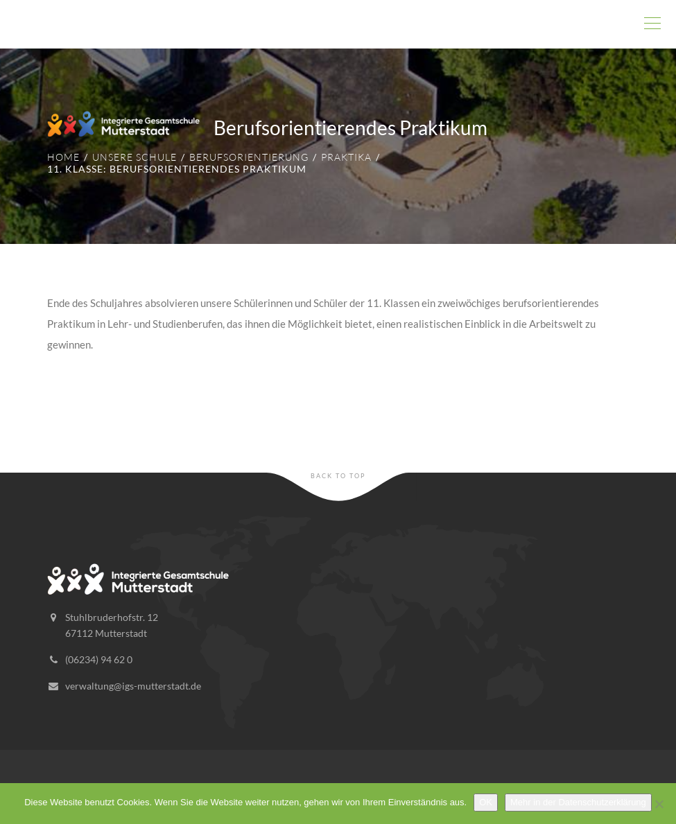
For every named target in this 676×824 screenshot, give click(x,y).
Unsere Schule (134, 157)
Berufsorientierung (249, 157)
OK (485, 802)
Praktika (346, 157)
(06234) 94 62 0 (98, 659)
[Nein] (659, 804)
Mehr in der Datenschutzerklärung (578, 802)
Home (63, 157)
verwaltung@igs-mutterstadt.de (133, 686)
